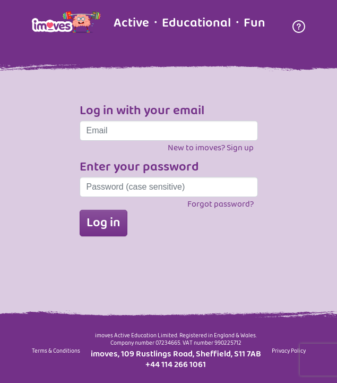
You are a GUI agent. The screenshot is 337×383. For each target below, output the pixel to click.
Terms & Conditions (56, 351)
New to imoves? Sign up (211, 148)
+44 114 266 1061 (175, 364)
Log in (103, 223)
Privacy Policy (289, 351)
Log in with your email (142, 111)
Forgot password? (220, 204)
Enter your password (139, 167)
